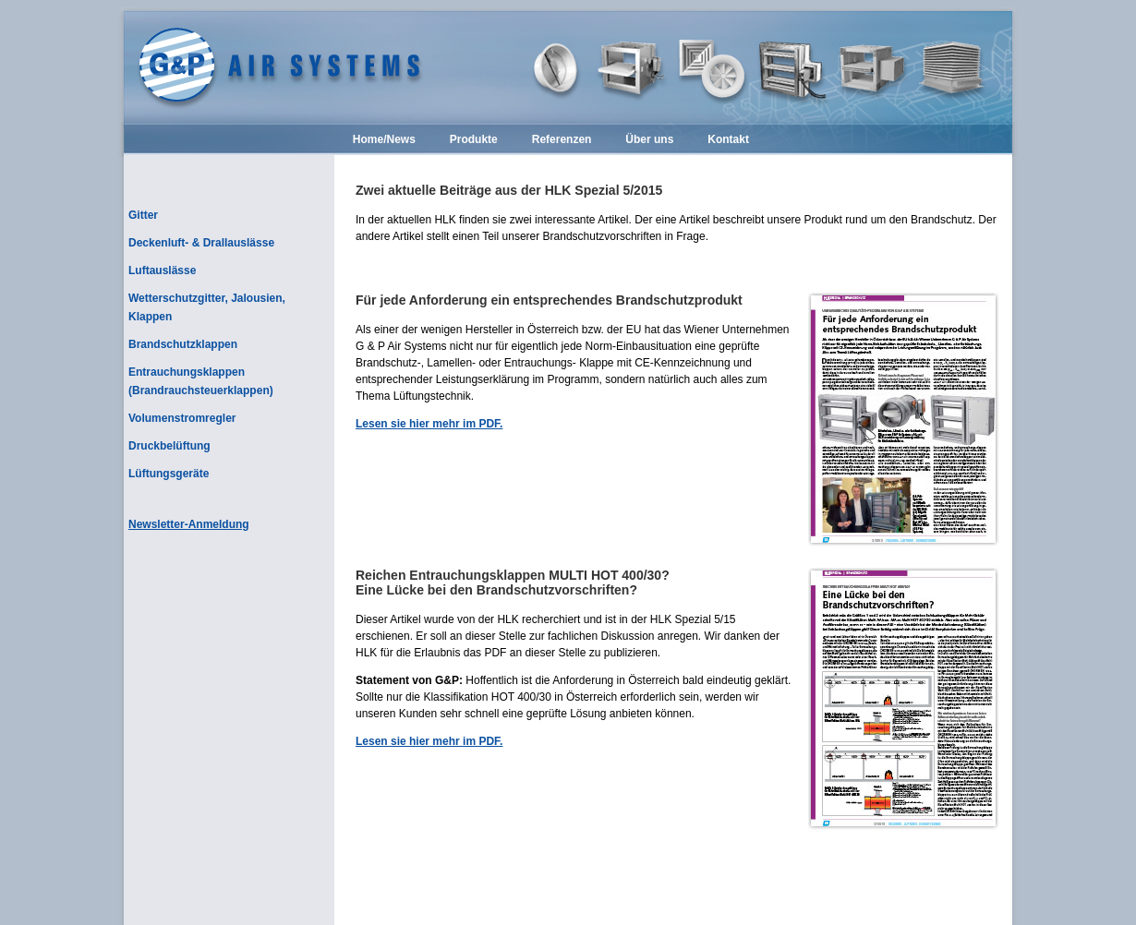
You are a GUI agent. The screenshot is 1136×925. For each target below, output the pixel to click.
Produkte (474, 140)
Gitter (143, 215)
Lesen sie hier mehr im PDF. (429, 423)
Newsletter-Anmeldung (188, 524)
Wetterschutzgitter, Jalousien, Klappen (206, 307)
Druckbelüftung (169, 445)
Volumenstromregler (182, 418)
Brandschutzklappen (182, 344)
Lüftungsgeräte (168, 473)
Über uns (649, 140)
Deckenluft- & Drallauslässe (201, 242)
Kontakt (728, 140)
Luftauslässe (162, 270)
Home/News (384, 140)
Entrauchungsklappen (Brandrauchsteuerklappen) (200, 381)
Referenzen (562, 140)
